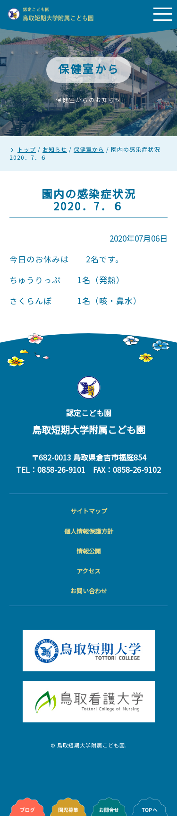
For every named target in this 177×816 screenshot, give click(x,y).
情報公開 (88, 551)
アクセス (88, 570)
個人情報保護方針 (88, 531)
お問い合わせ (88, 590)
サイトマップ (88, 510)
